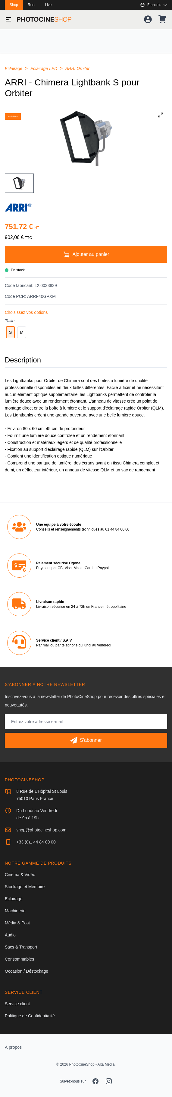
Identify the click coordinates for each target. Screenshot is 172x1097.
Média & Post (17, 922)
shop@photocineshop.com (41, 830)
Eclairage (14, 68)
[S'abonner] (86, 740)
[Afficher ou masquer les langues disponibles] (153, 4)
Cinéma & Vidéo (20, 874)
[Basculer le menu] (8, 19)
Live (48, 5)
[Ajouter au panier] (86, 254)
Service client (17, 1003)
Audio (10, 935)
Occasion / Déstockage (26, 971)
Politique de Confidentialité (30, 1015)
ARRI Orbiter (77, 68)
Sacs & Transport (21, 947)
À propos (13, 1047)
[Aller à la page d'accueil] (44, 19)
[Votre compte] (148, 19)
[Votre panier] (162, 19)
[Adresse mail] (86, 721)
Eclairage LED (44, 68)
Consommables (19, 959)
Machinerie (15, 910)
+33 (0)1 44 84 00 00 (35, 842)
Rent (31, 5)
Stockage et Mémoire (25, 886)
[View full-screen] (160, 115)
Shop (14, 5)
